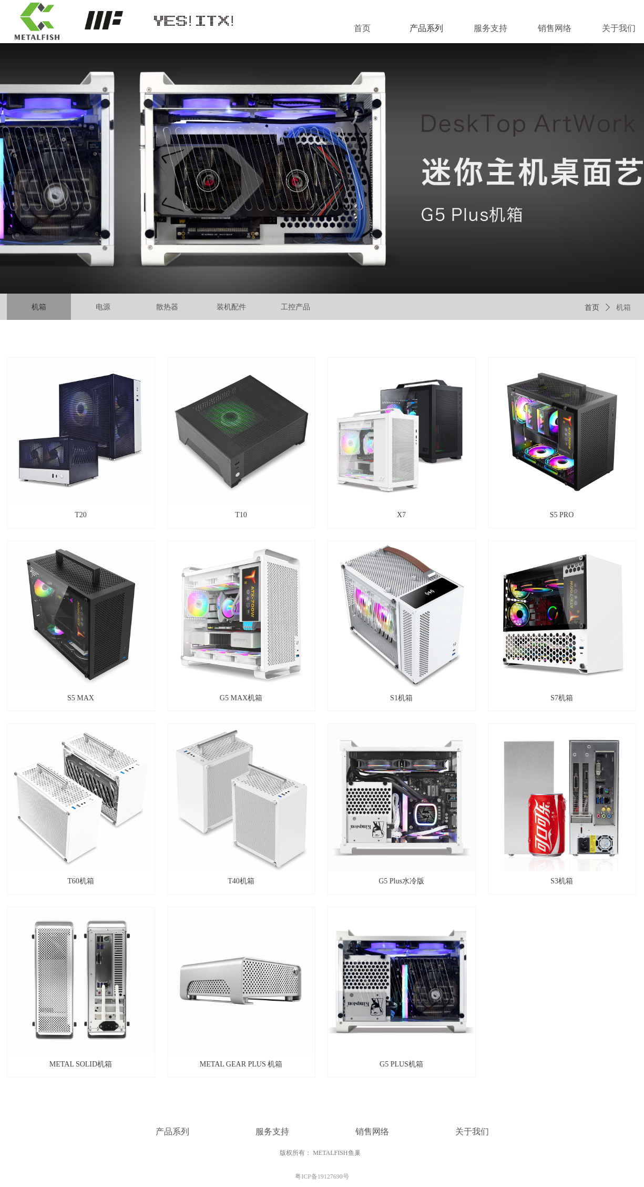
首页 (592, 307)
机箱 (623, 307)
